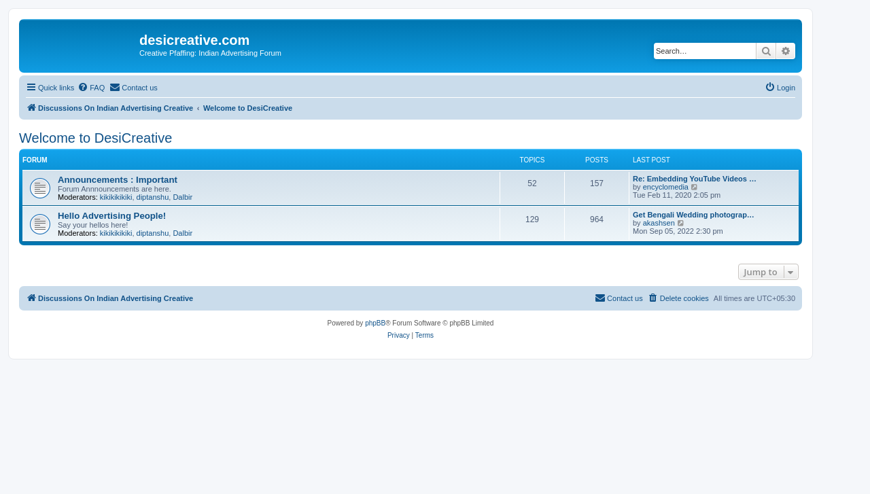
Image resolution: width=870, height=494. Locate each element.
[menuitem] (91, 88)
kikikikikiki (116, 197)
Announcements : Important (117, 180)
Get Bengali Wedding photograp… (693, 215)
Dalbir (182, 197)
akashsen (659, 223)
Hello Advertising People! (112, 216)
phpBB (375, 323)
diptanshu (153, 197)
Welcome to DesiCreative (95, 137)
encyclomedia (666, 187)
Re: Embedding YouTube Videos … (694, 179)
